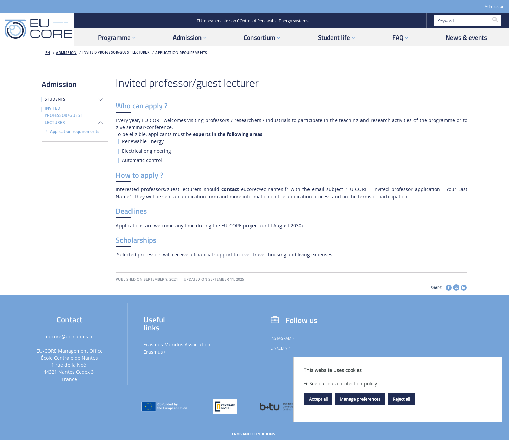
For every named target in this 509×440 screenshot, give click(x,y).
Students (55, 99)
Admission (494, 6)
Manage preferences (360, 399)
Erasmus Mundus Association (176, 344)
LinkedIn (281, 348)
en (47, 53)
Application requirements (181, 53)
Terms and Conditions (252, 434)
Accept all (318, 399)
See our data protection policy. (343, 383)
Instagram (283, 338)
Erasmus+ (154, 351)
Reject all (401, 399)
